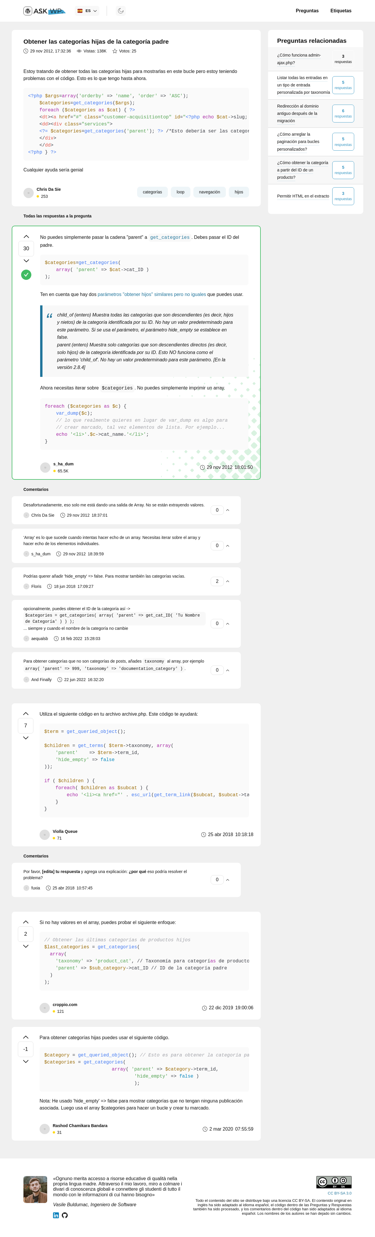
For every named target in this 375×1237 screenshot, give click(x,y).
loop (180, 192)
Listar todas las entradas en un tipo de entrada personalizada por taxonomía (303, 85)
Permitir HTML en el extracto (303, 196)
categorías (152, 192)
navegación (209, 192)
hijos (239, 192)
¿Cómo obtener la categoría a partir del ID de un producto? (302, 170)
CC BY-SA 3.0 (340, 1193)
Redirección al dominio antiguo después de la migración (298, 113)
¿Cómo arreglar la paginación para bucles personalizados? (298, 141)
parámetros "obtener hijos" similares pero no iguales (152, 294)
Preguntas (307, 10)
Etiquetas (341, 10)
